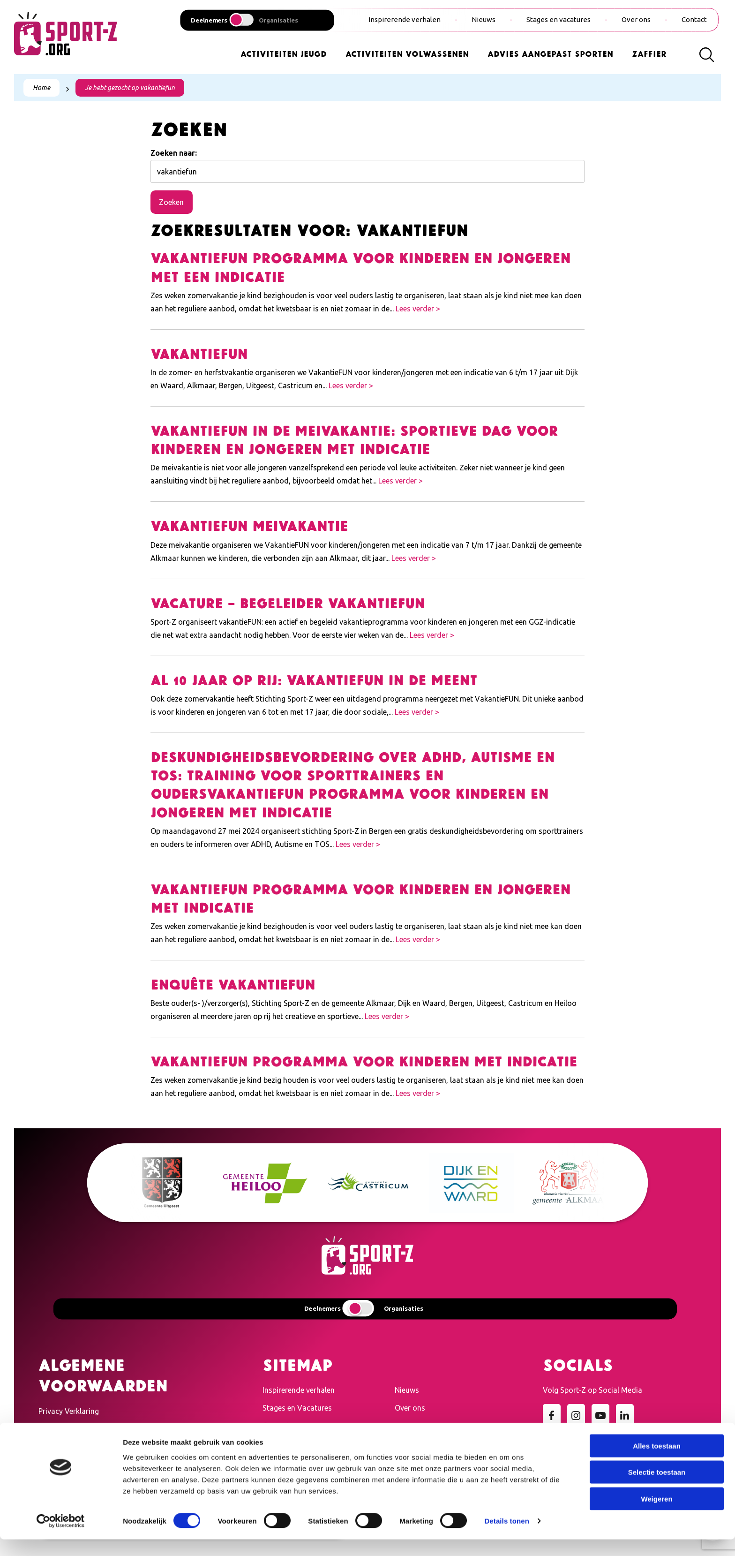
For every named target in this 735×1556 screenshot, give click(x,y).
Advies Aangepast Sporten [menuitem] (550, 53)
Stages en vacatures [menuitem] (558, 19)
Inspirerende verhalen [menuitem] (404, 19)
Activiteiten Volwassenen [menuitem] (407, 53)
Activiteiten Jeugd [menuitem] (283, 53)
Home (41, 87)
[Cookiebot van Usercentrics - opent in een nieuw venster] (61, 1538)
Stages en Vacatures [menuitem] (297, 1408)
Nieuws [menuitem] (483, 19)
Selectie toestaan (657, 1489)
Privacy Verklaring (68, 1411)
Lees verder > (418, 308)
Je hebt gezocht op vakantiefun (130, 87)
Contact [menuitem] (694, 19)
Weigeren (656, 1515)
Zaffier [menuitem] (649, 53)
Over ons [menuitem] (636, 19)
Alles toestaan (657, 1462)
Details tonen (506, 1537)
